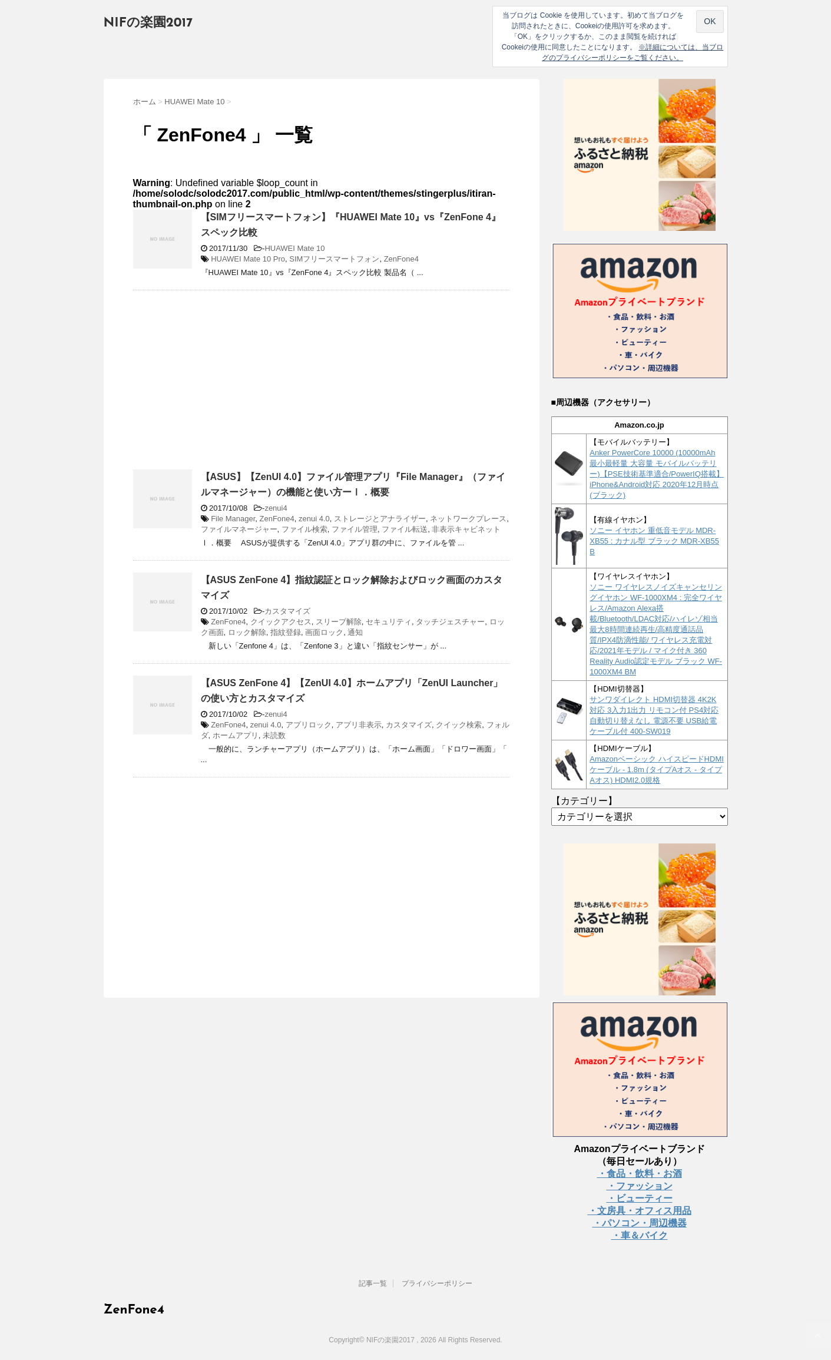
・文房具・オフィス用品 (639, 1211)
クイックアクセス (281, 621)
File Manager (233, 518)
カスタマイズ (287, 611)
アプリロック (309, 724)
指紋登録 (285, 632)
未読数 (274, 735)
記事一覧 (373, 1283)
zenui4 (275, 508)
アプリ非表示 (359, 724)
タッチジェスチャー (450, 621)
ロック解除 (247, 632)
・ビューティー (640, 1198)
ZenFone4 (401, 258)
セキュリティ (389, 621)
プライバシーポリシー (437, 1283)
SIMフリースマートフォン (334, 258)
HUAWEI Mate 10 (294, 248)
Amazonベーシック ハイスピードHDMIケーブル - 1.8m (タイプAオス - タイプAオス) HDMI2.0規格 (657, 770)
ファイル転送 (405, 529)
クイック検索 (459, 724)
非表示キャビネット (466, 529)
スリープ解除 (339, 621)
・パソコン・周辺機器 (639, 1223)
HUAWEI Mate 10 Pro (248, 258)
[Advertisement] (232, 384)
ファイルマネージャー (239, 529)
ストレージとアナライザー (380, 518)
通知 (355, 632)
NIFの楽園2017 (148, 23)
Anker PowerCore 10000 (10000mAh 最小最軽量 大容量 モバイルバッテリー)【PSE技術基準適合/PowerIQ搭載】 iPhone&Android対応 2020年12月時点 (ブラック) (657, 473)
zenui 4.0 (314, 518)
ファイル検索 (304, 529)
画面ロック (324, 632)
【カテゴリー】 (584, 801)
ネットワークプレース (468, 518)
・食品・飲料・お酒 (639, 1174)
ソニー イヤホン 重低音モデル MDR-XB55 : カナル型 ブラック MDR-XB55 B (654, 541)
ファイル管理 (355, 529)
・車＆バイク (639, 1235)
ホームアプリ (236, 735)
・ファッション (640, 1186)
